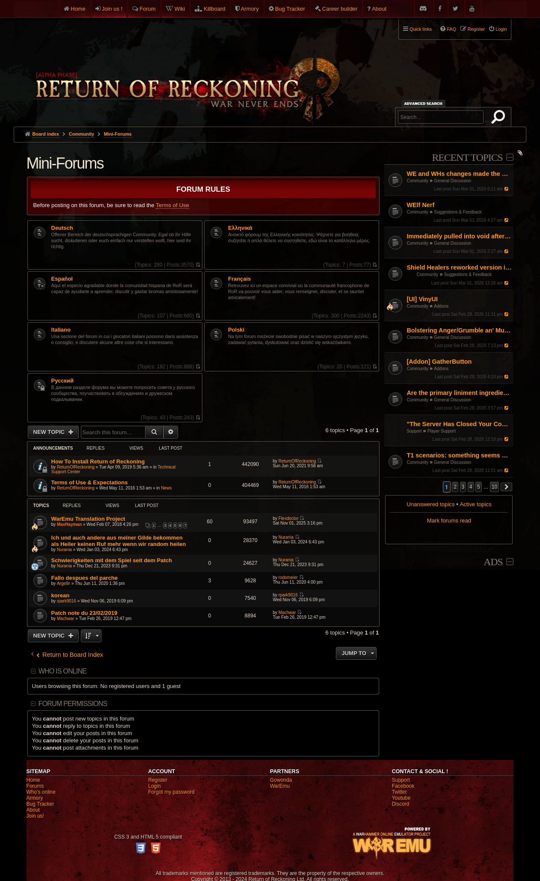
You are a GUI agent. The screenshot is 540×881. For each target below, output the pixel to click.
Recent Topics (467, 157)
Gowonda (281, 780)
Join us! (35, 816)
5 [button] (478, 487)
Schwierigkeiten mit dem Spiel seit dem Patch (111, 560)
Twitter (399, 792)
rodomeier (288, 577)
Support (413, 431)
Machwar (65, 618)
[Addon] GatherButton (439, 361)
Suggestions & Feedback (457, 212)
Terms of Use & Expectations (89, 482)
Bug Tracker (290, 9)
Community (417, 180)
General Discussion (452, 180)
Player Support (441, 431)
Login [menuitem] (501, 29)
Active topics (475, 504)
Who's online (41, 792)
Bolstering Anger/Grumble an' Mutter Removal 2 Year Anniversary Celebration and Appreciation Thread (458, 330)
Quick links (420, 29)
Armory (250, 9)
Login (154, 786)
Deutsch (62, 228)
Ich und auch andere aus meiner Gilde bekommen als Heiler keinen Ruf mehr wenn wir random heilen (118, 540)
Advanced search (425, 103)
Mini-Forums (65, 163)
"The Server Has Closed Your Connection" (458, 424)
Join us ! (112, 9)
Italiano (61, 330)
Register (157, 780)
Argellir (63, 583)
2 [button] (455, 487)
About (379, 9)
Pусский (62, 381)
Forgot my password (171, 792)
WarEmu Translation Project (88, 519)
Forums (35, 786)
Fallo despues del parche (84, 578)
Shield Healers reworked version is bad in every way (458, 267)
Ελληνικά (240, 228)
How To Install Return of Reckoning (98, 461)
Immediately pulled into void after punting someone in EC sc (458, 236)
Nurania (64, 549)
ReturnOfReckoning (76, 467)
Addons (441, 306)
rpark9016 (66, 601)
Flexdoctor (289, 518)
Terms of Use (172, 205)
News (166, 488)
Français (239, 279)
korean (60, 595)
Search (499, 118)
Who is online (62, 671)
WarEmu (280, 786)
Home (78, 9)
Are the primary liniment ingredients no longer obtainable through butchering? (458, 392)
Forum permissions (73, 703)
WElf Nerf (420, 205)
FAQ (451, 29)
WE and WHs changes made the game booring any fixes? (458, 173)
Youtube (401, 798)
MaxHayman (69, 524)
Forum (147, 9)
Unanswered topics (430, 504)
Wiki (180, 9)
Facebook (403, 786)
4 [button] (470, 487)
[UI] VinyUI (422, 299)
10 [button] (494, 487)
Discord (400, 804)
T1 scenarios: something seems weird (458, 455)
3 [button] (463, 487)
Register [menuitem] (476, 29)
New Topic (49, 432)
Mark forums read (449, 520)
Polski (236, 330)
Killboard (214, 9)
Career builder (339, 9)
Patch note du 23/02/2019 (84, 613)
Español (62, 279)
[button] (507, 487)
